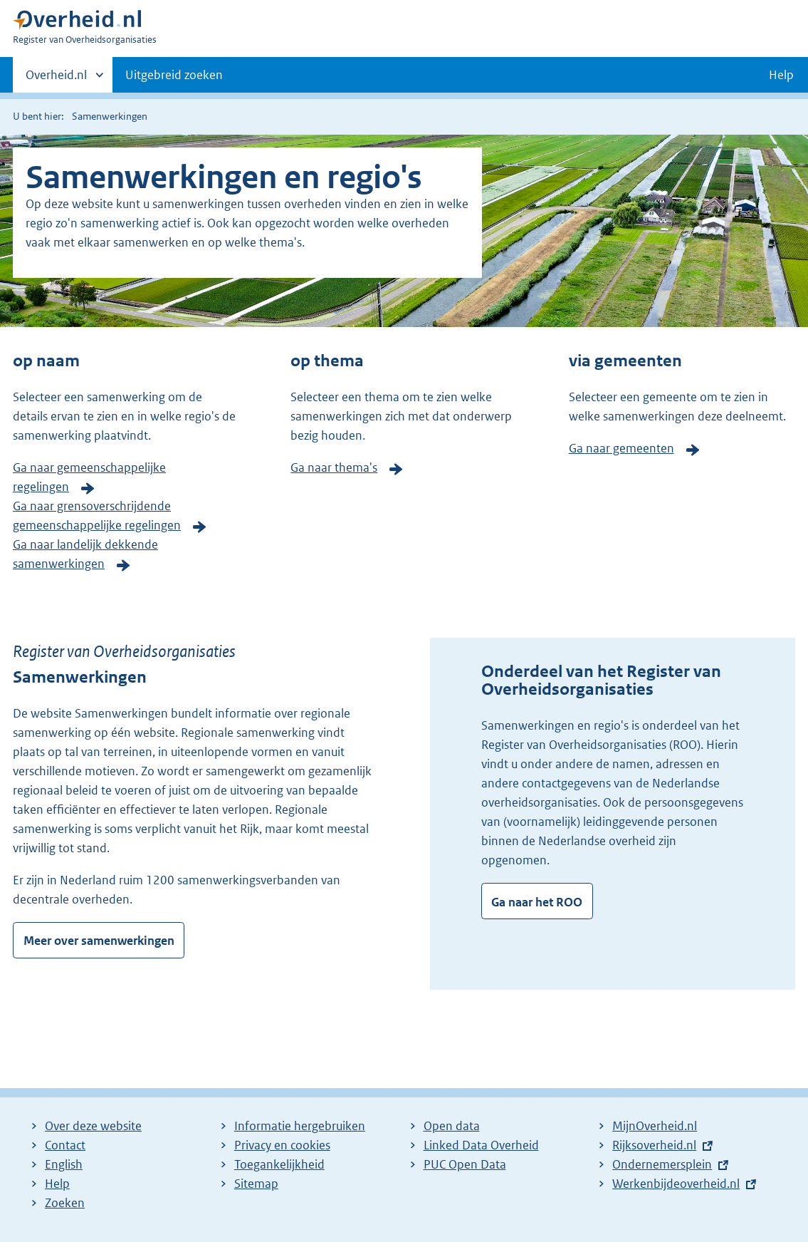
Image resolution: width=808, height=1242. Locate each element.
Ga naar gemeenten (621, 448)
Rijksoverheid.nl (654, 1145)
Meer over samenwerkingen (98, 940)
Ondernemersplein (662, 1164)
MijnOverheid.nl (654, 1126)
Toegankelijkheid (279, 1164)
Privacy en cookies (282, 1145)
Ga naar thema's (333, 467)
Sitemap (256, 1183)
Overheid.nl (56, 79)
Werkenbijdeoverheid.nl (676, 1183)
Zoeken (65, 1203)
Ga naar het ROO (536, 902)
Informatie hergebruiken (299, 1126)
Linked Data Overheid (481, 1145)
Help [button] (781, 75)
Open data (452, 1126)
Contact (65, 1145)
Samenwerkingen (109, 116)
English (64, 1164)
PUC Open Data (465, 1164)
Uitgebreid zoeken (174, 75)
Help (57, 1183)
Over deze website (93, 1126)
